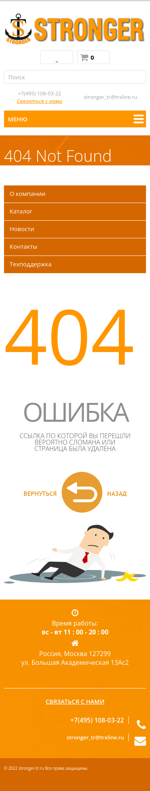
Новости (22, 229)
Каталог (21, 211)
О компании (28, 193)
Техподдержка (31, 264)
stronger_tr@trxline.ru (110, 97)
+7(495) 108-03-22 (39, 93)
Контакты (23, 246)
